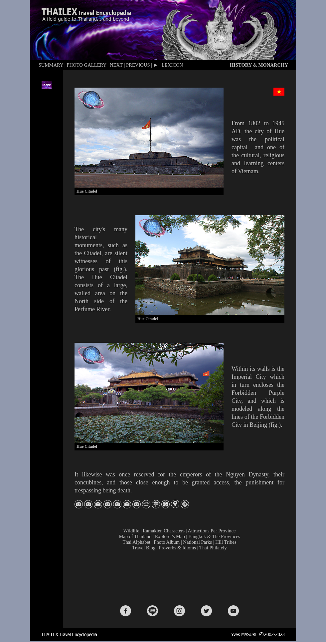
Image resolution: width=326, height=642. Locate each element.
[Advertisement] (181, 577)
